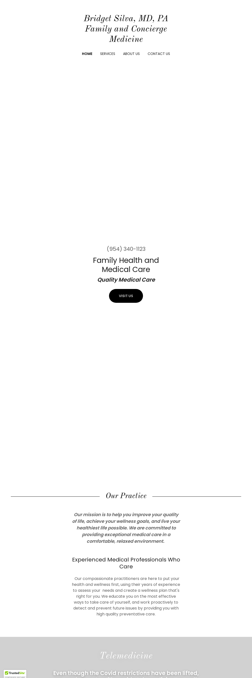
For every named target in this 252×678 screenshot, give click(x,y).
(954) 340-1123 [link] (126, 249)
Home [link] (87, 53)
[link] (126, 40)
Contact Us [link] (159, 53)
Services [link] (107, 53)
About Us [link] (131, 53)
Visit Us (126, 295)
